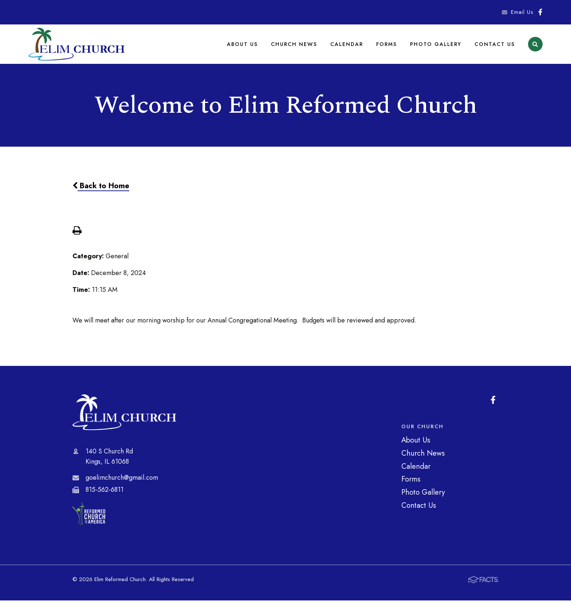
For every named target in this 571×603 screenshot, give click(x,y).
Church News (295, 45)
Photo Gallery (435, 45)
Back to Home (100, 188)
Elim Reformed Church (124, 415)
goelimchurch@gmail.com (122, 480)
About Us (243, 45)
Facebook (540, 12)
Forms (387, 45)
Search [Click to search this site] (535, 46)
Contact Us (494, 45)
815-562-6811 (104, 492)
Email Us (522, 12)
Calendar (347, 45)
